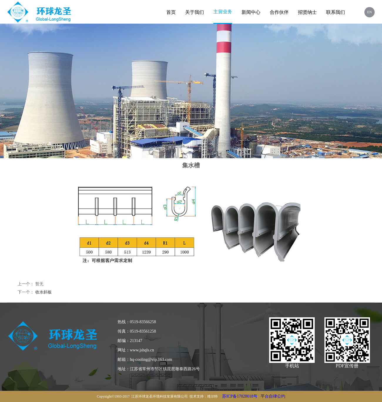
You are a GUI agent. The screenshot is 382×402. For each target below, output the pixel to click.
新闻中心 (251, 12)
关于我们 (194, 12)
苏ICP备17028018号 (239, 396)
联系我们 (335, 12)
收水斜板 (43, 292)
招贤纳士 (307, 12)
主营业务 (222, 11)
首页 (171, 12)
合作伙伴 (279, 12)
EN (369, 12)
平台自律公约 (273, 396)
